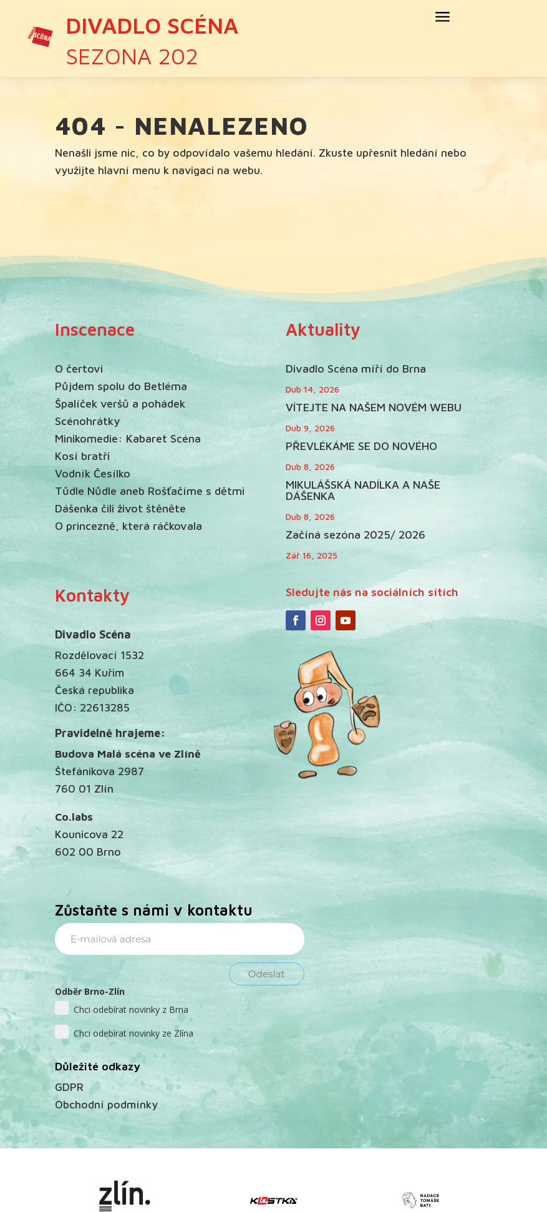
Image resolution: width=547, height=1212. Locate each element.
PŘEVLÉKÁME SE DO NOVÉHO (361, 445)
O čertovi (79, 368)
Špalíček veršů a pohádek (120, 403)
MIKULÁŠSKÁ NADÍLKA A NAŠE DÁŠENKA (363, 490)
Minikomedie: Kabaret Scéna (128, 438)
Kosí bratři (82, 455)
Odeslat (266, 974)
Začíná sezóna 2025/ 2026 (355, 534)
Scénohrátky (87, 421)
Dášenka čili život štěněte (120, 508)
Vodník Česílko (92, 473)
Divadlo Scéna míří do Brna (356, 368)
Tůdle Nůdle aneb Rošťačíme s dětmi (149, 490)
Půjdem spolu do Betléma (121, 386)
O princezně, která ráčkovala (128, 525)
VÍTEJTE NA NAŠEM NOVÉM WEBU (374, 407)
